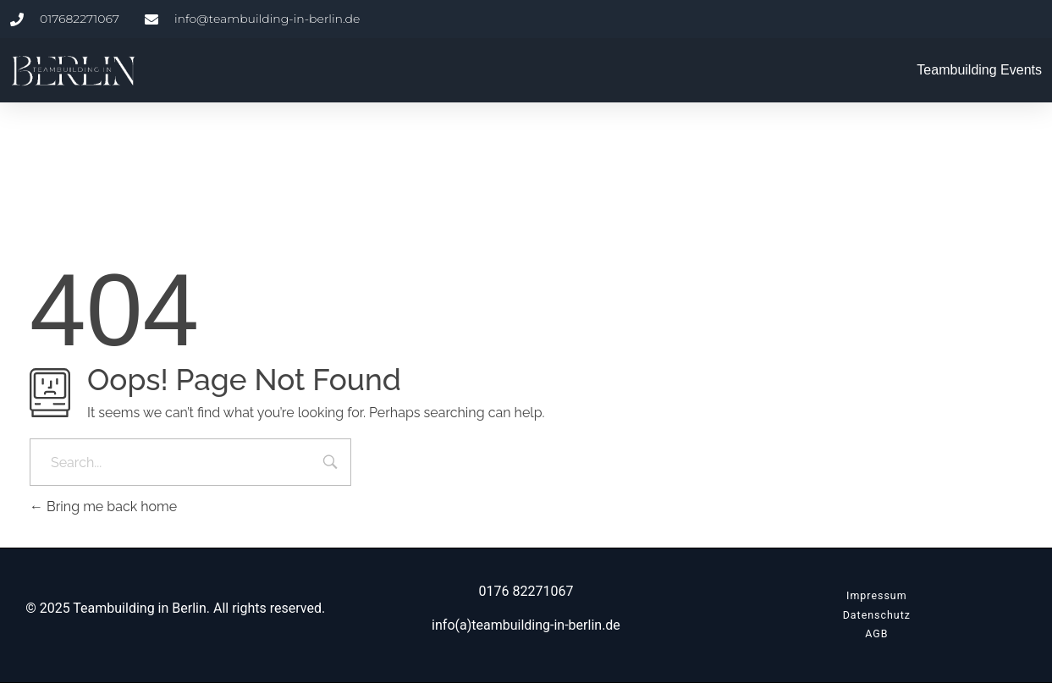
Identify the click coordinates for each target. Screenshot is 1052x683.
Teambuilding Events (979, 70)
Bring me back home (103, 506)
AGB (876, 633)
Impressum (876, 595)
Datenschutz (877, 615)
